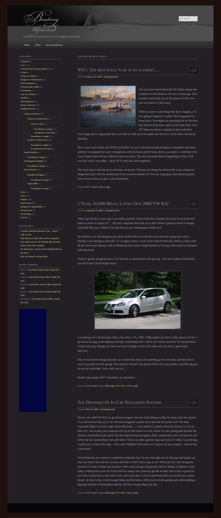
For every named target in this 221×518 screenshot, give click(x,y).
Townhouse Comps (43, 129)
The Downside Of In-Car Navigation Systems (119, 402)
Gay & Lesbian (28, 94)
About (38, 45)
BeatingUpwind (111, 77)
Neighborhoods (28, 108)
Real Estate (26, 203)
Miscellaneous (27, 101)
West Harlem (30, 169)
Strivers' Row (37, 124)
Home (27, 45)
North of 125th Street (37, 118)
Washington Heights (33, 161)
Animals (24, 61)
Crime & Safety (28, 76)
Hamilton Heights (35, 174)
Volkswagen (109, 386)
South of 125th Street (37, 140)
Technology (26, 214)
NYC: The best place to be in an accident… (118, 69)
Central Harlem (31, 113)
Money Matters (28, 105)
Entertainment (28, 83)
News (23, 192)
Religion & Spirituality (31, 206)
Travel (94, 187)
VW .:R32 (120, 386)
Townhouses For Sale (44, 132)
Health (24, 97)
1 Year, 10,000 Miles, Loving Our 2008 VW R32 (123, 203)
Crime (24, 72)
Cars (88, 386)
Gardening (26, 90)
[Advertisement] (32, 360)
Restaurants (26, 210)
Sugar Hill (32, 183)
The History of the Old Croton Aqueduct (40, 238)
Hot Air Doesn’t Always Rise (34, 256)
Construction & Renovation (34, 68)
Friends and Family (30, 87)
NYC (88, 187)
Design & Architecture (31, 79)
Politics (24, 199)
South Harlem (30, 152)
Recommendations (54, 45)
